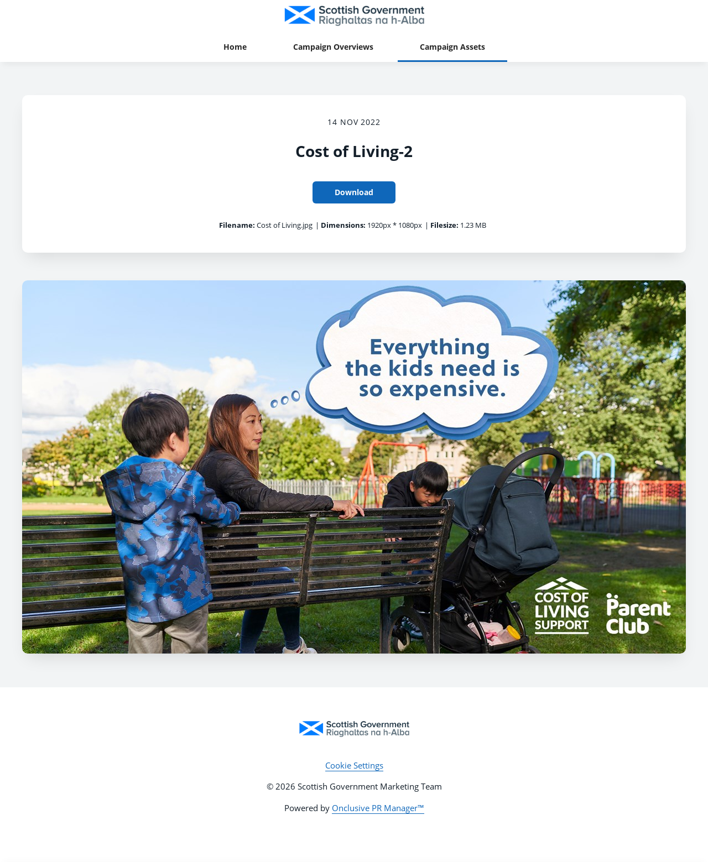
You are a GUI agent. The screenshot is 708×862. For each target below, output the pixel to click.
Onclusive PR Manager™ (378, 807)
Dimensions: (343, 225)
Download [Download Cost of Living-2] (354, 192)
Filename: (237, 225)
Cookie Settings (354, 765)
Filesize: (444, 225)
